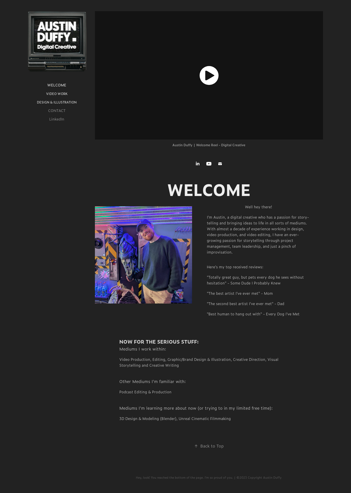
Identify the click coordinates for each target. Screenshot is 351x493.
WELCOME (56, 85)
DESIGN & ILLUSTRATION (57, 102)
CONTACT (57, 110)
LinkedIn (56, 119)
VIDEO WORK (57, 93)
